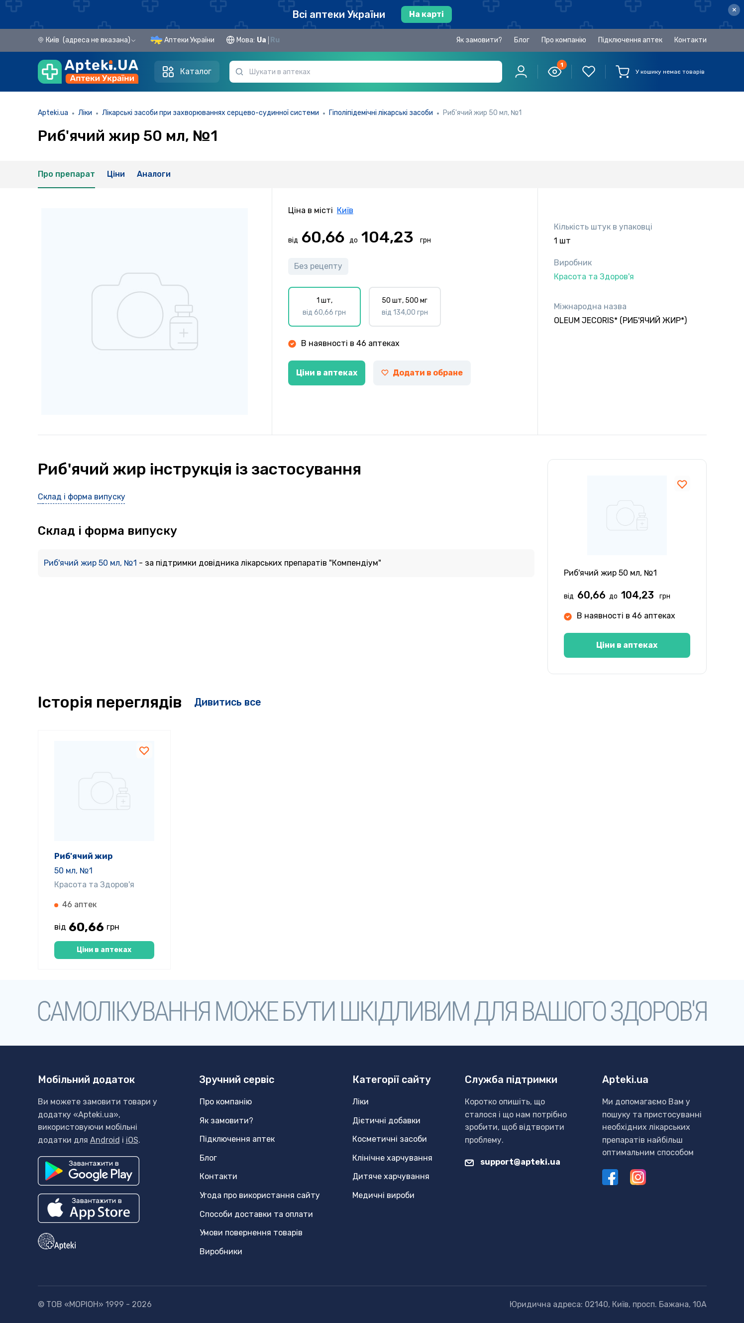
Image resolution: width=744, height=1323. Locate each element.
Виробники (221, 1251)
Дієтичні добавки (386, 1120)
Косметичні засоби (389, 1139)
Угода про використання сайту (260, 1195)
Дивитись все (227, 702)
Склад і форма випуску (81, 496)
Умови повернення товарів (251, 1232)
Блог (522, 40)
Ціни (116, 174)
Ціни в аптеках (326, 372)
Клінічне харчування (392, 1158)
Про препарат (66, 174)
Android (105, 1140)
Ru (275, 40)
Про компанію (563, 40)
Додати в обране (422, 372)
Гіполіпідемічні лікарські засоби (381, 113)
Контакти (690, 40)
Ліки (85, 113)
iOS (132, 1140)
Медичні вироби (383, 1195)
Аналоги (154, 174)
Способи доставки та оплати (256, 1214)
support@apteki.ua (512, 1162)
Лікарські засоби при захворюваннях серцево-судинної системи (210, 113)
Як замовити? (479, 40)
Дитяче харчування (390, 1176)
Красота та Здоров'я (94, 884)
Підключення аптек (630, 40)
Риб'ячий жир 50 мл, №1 (91, 563)
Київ (345, 210)
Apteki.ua (53, 113)
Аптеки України (189, 40)
